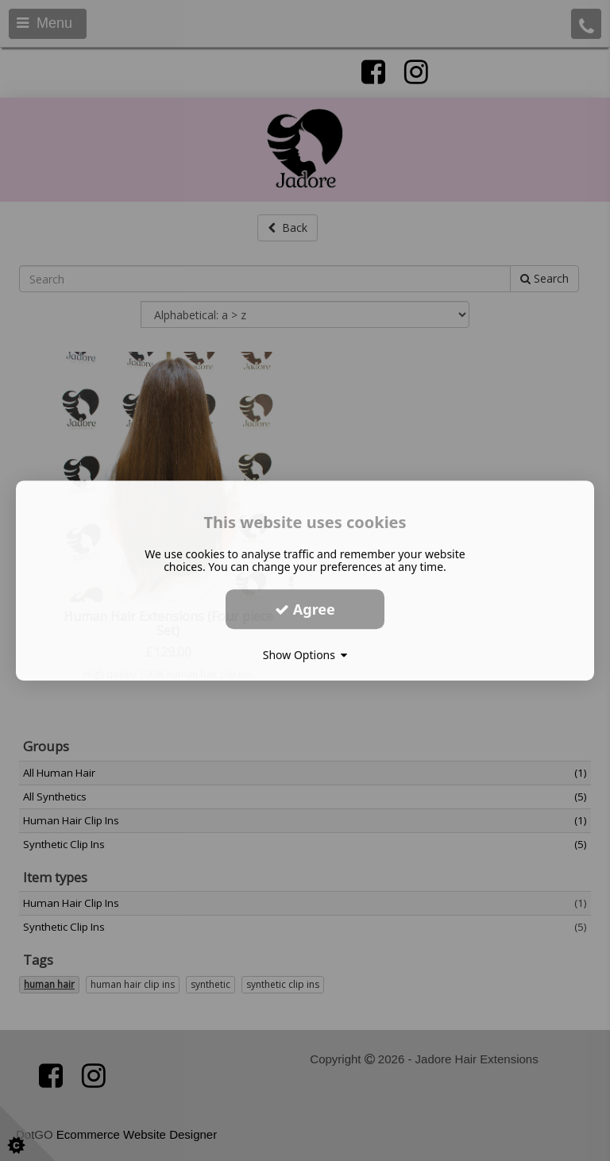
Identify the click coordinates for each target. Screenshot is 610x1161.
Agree (305, 609)
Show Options (305, 654)
